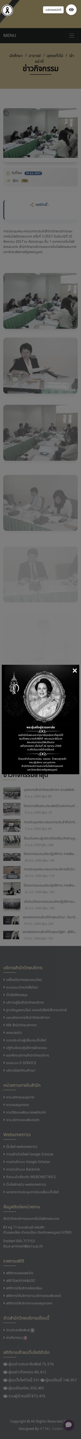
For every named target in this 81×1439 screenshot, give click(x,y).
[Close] (74, 671)
